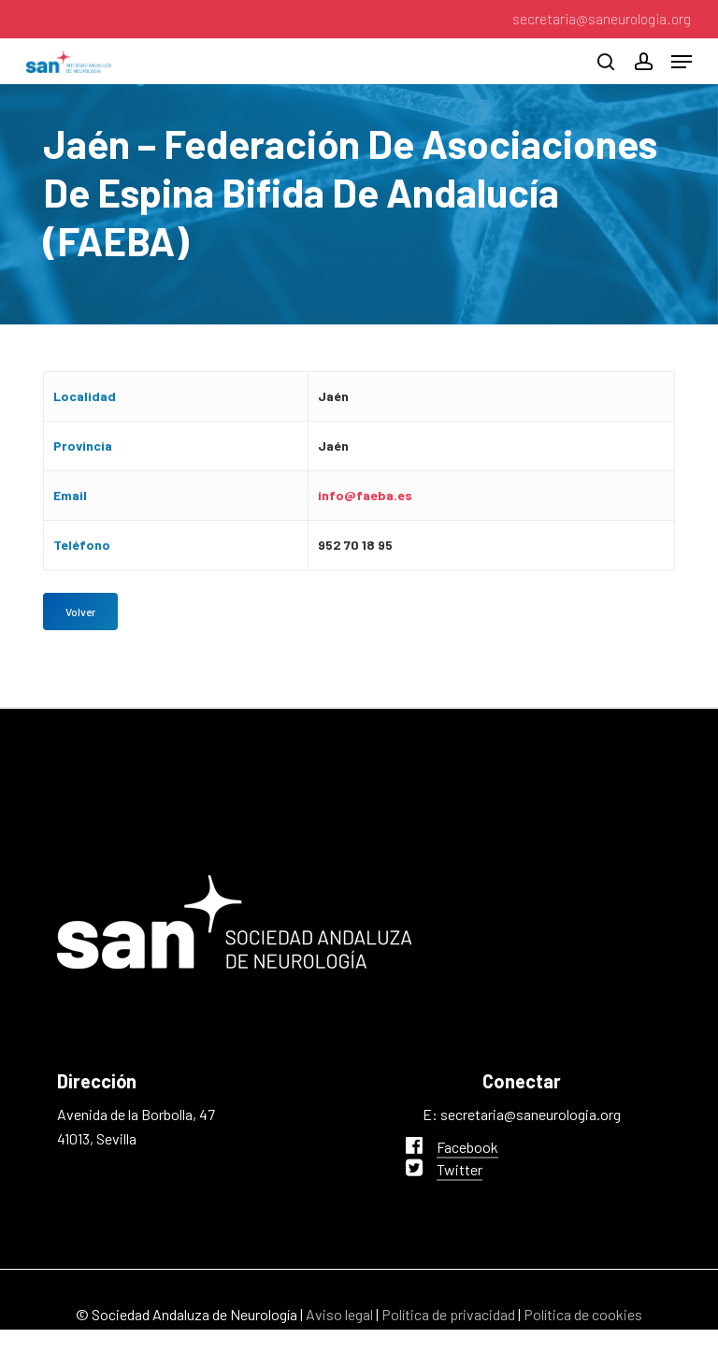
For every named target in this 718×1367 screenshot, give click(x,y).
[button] (681, 61)
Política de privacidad (448, 1314)
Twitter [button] (459, 1169)
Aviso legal (339, 1314)
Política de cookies (583, 1314)
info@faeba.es (365, 495)
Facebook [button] (467, 1147)
